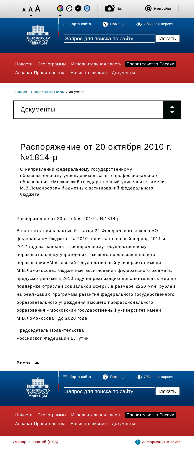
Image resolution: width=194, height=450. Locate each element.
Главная (21, 92)
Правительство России (48, 92)
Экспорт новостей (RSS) (35, 442)
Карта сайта (80, 24)
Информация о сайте (161, 442)
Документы (77, 92)
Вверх (24, 363)
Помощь (117, 24)
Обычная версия (158, 24)
